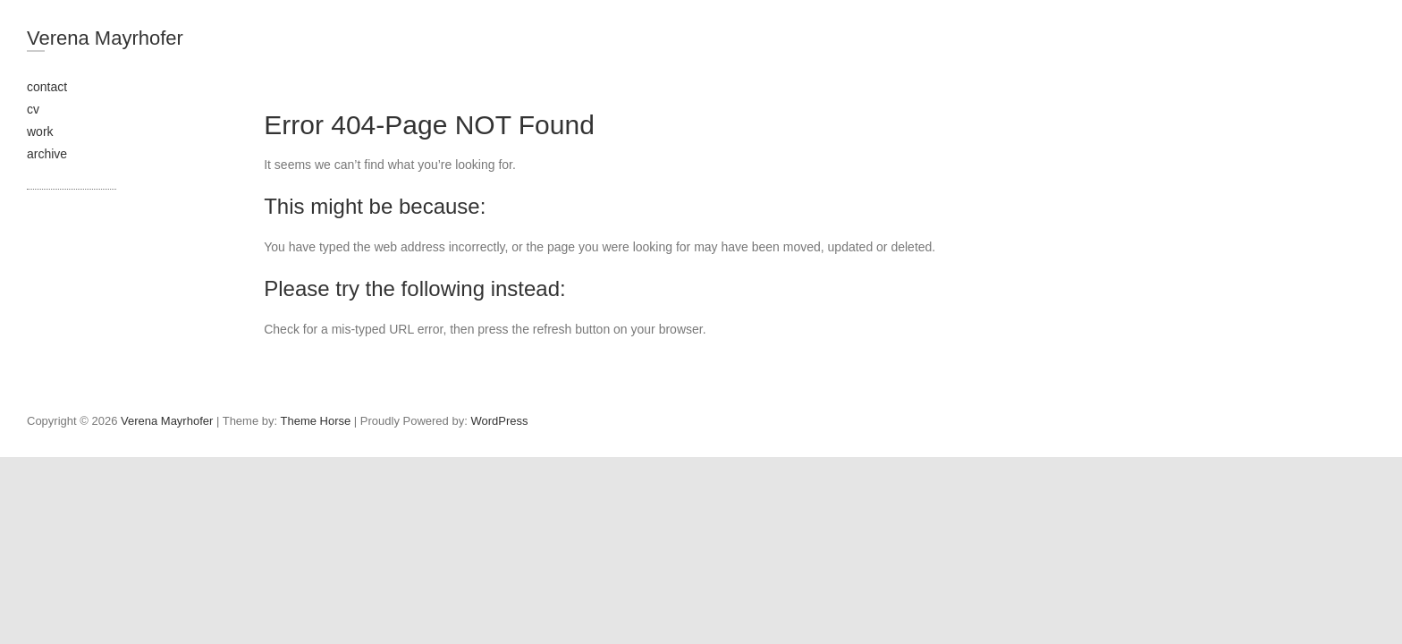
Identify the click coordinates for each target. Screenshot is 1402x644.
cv (33, 109)
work (40, 131)
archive (47, 154)
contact (47, 87)
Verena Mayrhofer (105, 38)
